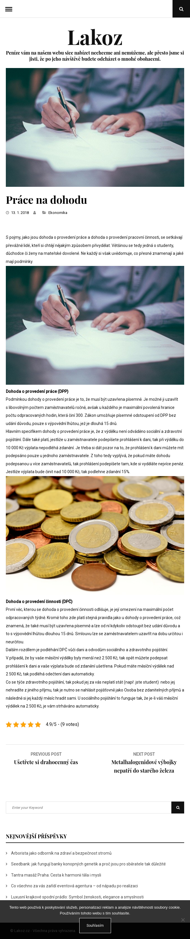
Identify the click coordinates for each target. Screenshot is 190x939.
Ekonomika (57, 212)
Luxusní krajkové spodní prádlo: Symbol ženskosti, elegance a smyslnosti (77, 897)
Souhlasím (95, 926)
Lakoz (95, 36)
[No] (183, 920)
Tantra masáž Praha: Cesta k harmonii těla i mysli (56, 875)
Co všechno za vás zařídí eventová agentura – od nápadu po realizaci (74, 886)
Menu (8, 9)
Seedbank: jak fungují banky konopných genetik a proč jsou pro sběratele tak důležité (88, 864)
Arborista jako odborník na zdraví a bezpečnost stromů (61, 853)
